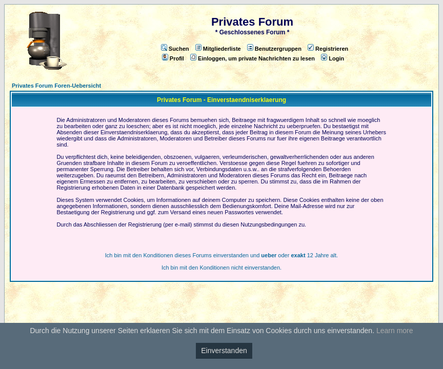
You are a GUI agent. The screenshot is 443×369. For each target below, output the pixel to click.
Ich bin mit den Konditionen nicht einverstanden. (221, 267)
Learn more (394, 330)
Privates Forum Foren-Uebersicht (56, 86)
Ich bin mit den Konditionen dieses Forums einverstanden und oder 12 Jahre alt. (221, 255)
